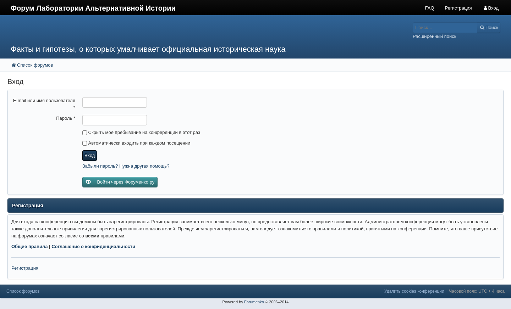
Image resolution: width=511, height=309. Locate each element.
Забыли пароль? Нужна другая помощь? (125, 166)
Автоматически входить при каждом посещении (136, 143)
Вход (89, 155)
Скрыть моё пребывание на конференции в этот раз (141, 132)
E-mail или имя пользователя (44, 104)
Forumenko (254, 302)
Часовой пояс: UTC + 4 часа (477, 291)
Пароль (65, 118)
